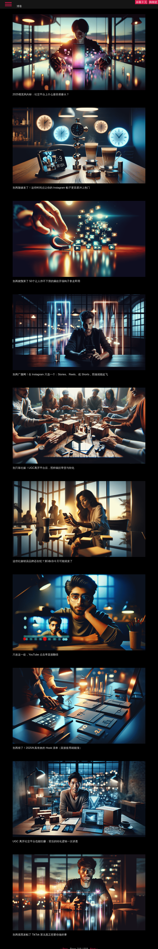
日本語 (108, 946)
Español (57, 946)
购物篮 (153, 2)
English (50, 946)
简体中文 (94, 946)
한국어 (101, 946)
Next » (94, 925)
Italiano (87, 946)
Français (72, 946)
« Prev (64, 925)
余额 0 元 (141, 2)
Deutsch (79, 946)
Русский (64, 946)
